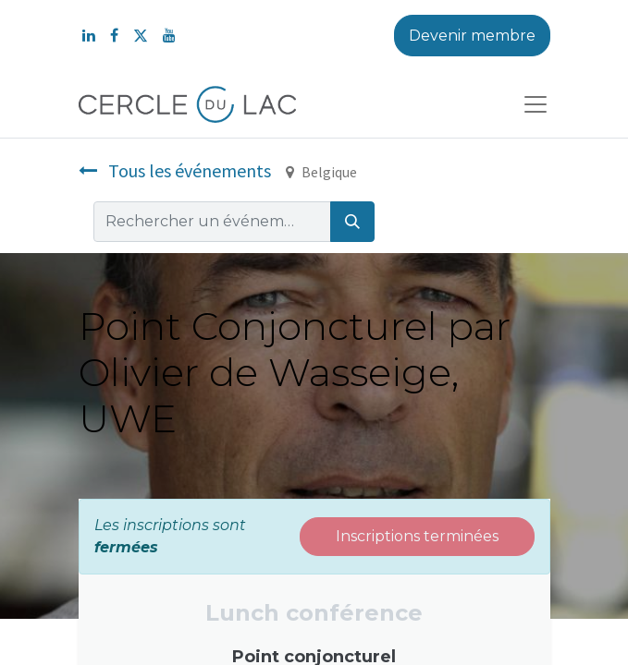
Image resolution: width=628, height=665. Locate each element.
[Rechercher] (352, 221)
